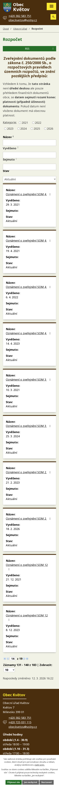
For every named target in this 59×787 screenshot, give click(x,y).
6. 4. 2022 (12, 297)
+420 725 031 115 (19, 722)
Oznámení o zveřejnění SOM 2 (29, 472)
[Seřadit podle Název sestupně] (13, 136)
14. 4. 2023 (13, 343)
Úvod (6, 28)
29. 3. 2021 (13, 204)
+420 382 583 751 (19, 718)
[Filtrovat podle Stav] (29, 179)
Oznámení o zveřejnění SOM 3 (29, 379)
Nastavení (46, 782)
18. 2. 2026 (13, 529)
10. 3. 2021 (13, 390)
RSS (40, 48)
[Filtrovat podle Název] (29, 143)
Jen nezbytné (30, 782)
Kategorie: (10, 122)
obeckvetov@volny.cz (22, 20)
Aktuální (11, 221)
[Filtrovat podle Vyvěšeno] (29, 155)
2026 (50, 128)
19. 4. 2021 (13, 251)
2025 (37, 128)
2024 (23, 128)
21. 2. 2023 (13, 482)
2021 (25, 122)
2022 (38, 122)
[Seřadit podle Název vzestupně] (13, 135)
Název (7, 137)
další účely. (40, 765)
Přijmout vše (13, 782)
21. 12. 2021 (13, 579)
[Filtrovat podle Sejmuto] (29, 167)
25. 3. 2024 (13, 436)
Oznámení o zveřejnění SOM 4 (29, 194)
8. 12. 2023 (13, 630)
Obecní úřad (20, 28)
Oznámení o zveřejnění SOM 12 (27, 567)
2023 (10, 128)
